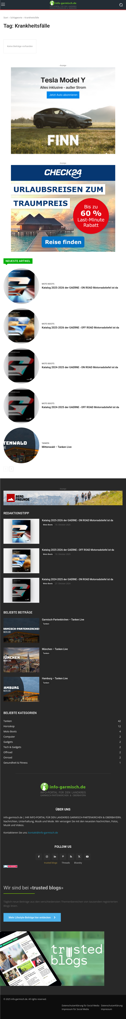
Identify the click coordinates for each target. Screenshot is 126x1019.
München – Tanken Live (55, 649)
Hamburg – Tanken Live (55, 678)
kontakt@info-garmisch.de (43, 832)
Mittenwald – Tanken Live (57, 447)
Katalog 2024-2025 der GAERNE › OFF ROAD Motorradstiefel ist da (80, 407)
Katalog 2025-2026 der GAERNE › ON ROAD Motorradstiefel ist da (80, 287)
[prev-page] (5, 469)
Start (5, 17)
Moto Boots (48, 284)
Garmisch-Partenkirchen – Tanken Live (63, 619)
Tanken (45, 443)
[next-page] (11, 469)
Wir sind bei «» (33, 888)
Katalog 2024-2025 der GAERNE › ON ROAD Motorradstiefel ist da (80, 367)
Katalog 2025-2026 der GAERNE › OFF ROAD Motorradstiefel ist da (80, 327)
